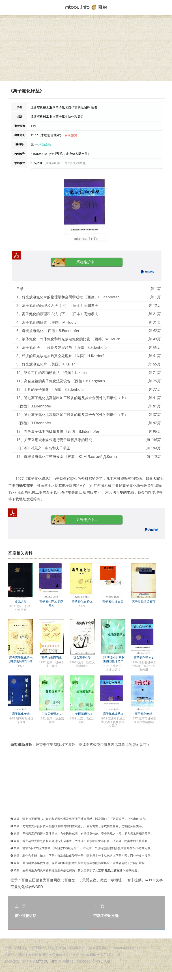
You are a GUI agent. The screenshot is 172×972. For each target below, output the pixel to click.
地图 (106, 961)
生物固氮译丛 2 (52, 714)
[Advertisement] (86, 49)
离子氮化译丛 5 (144, 657)
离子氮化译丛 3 (113, 714)
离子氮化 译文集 (112, 601)
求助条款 (45, 144)
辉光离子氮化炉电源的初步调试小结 (20, 659)
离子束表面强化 (51, 657)
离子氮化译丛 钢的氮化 (51, 603)
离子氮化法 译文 (82, 601)
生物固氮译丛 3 (82, 714)
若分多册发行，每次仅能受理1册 (65, 163)
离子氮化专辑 (21, 714)
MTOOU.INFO (46, 961)
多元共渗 (21, 601)
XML (99, 961)
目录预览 (71, 135)
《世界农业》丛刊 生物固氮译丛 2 (113, 659)
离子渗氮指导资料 (143, 601)
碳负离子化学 (82, 657)
